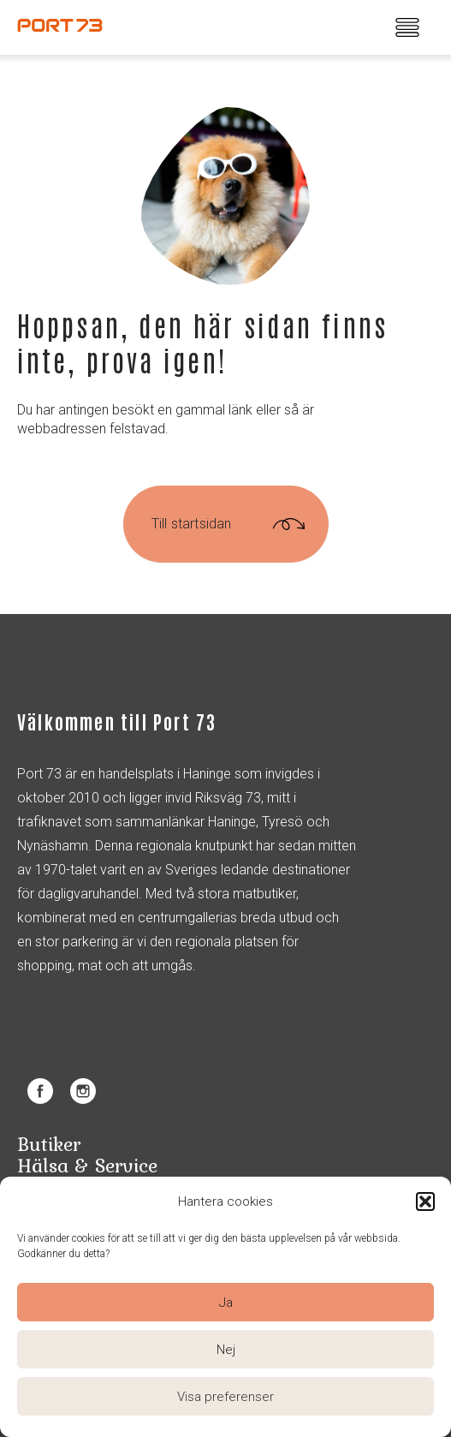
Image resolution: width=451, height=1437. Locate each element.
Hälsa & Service (87, 1165)
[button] (425, 1201)
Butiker (48, 1144)
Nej (226, 1349)
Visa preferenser (225, 1396)
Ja (226, 1302)
